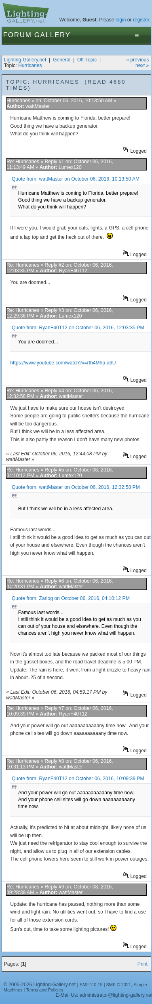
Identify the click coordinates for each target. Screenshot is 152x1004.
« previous (137, 60)
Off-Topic (87, 60)
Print (142, 964)
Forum (17, 35)
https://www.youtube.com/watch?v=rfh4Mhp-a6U (63, 363)
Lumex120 (70, 167)
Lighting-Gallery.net (25, 60)
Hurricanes (30, 65)
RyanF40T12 (73, 271)
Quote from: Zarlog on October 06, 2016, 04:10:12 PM (71, 598)
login (121, 20)
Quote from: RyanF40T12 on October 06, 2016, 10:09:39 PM (78, 778)
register (141, 20)
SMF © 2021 (118, 984)
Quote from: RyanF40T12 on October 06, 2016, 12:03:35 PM (78, 327)
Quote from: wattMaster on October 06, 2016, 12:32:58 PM (76, 487)
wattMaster (37, 106)
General (61, 60)
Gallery (52, 35)
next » (142, 65)
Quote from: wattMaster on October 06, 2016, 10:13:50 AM (75, 179)
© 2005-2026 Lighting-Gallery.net (40, 984)
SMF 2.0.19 (91, 984)
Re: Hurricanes (22, 161)
